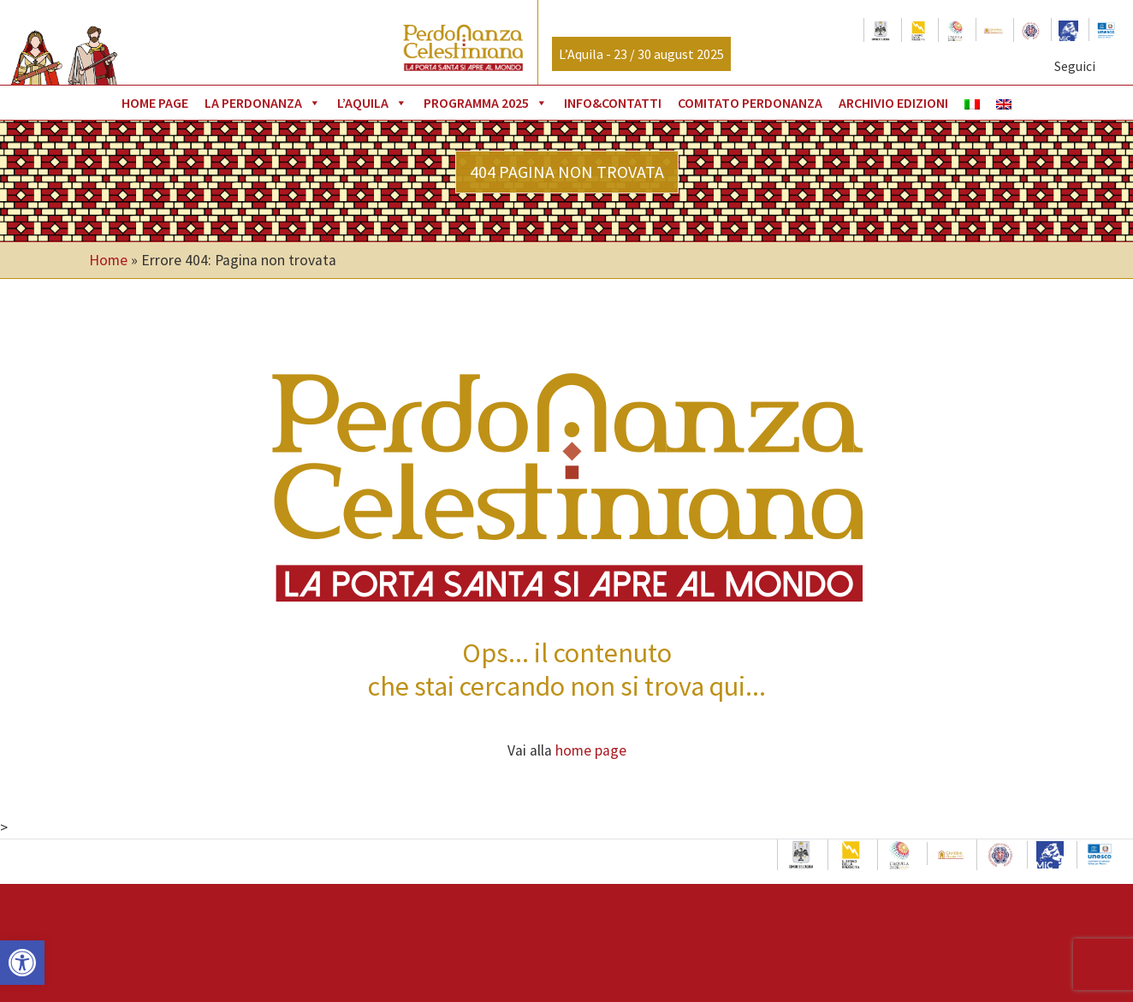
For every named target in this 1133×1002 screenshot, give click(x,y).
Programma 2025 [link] (486, 103)
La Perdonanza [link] (263, 103)
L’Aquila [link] (372, 103)
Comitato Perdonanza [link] (750, 102)
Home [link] (108, 260)
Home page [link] (155, 102)
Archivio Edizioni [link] (893, 102)
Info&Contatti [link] (612, 102)
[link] (22, 962)
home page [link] (590, 750)
